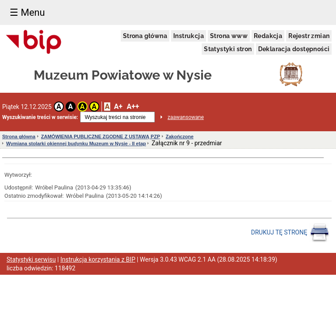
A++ (133, 106)
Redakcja (268, 35)
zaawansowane (186, 117)
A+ (118, 106)
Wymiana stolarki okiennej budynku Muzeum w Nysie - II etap (76, 143)
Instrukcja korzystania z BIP (97, 259)
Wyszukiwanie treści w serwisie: (40, 117)
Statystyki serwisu (31, 259)
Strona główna (145, 35)
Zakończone (180, 136)
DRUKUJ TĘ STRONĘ (290, 232)
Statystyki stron (228, 49)
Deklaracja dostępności (294, 49)
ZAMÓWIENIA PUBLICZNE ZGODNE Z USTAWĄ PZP (100, 136)
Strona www (229, 35)
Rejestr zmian (308, 35)
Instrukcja (188, 35)
